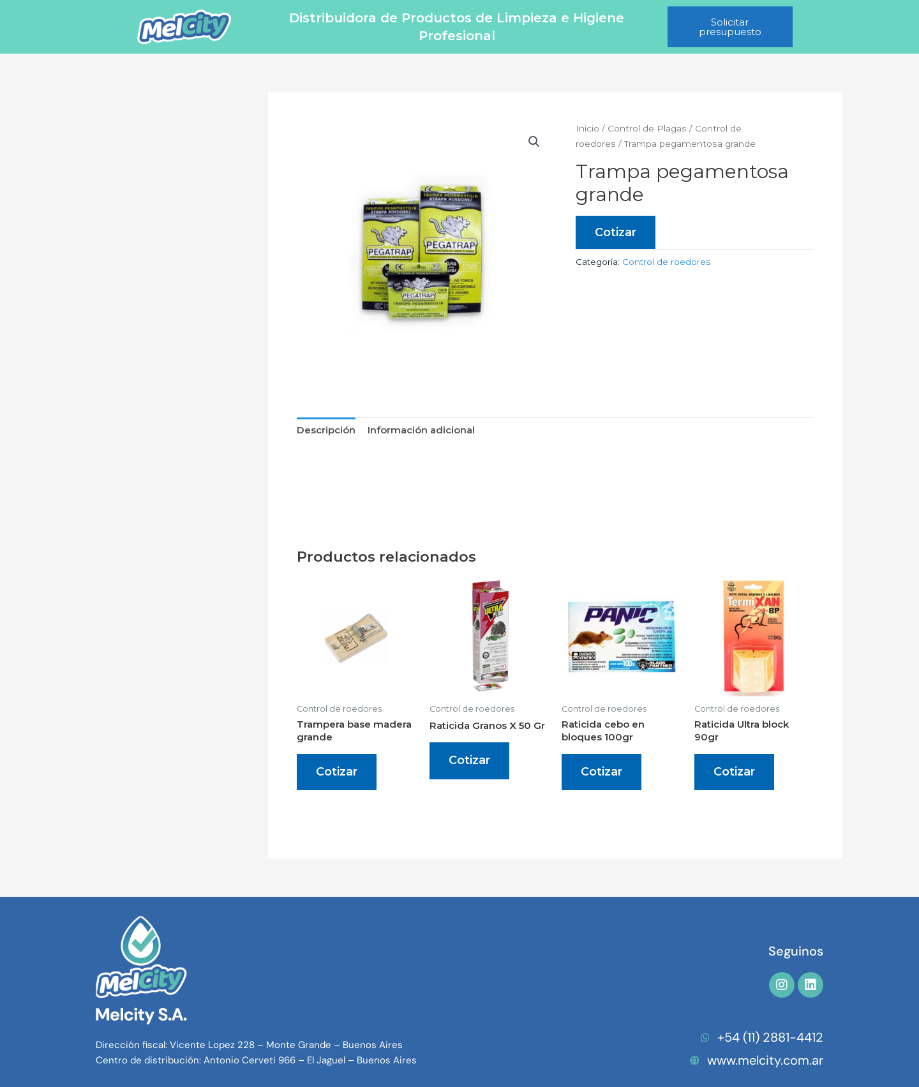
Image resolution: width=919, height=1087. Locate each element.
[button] (534, 141)
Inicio (587, 128)
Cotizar (615, 232)
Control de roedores (666, 262)
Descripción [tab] (326, 430)
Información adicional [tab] (421, 430)
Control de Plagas (647, 128)
